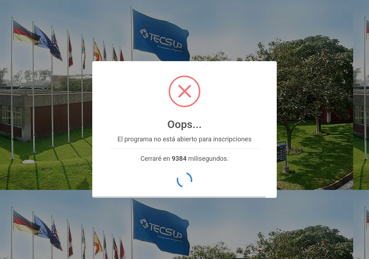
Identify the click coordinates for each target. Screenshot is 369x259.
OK (184, 180)
